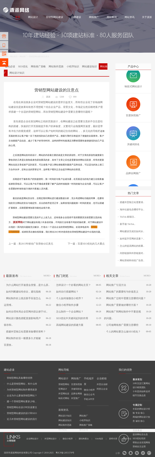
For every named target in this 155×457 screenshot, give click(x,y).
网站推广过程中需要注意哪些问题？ (125, 298)
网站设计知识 (16, 72)
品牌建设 (76, 17)
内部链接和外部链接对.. (132, 253)
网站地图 (148, 3)
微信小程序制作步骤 (66, 305)
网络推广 (35, 3)
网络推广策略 (38, 66)
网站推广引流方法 (115, 285)
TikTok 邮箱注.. (127, 217)
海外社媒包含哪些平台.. (132, 209)
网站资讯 (130, 17)
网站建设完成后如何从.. (132, 231)
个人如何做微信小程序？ (68, 298)
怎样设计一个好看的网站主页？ (72, 285)
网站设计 (25, 3)
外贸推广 (75, 398)
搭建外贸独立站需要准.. (132, 202)
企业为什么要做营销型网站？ (20, 395)
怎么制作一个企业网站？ (68, 311)
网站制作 (16, 3)
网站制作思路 (56, 66)
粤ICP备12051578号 (65, 453)
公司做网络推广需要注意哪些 (121, 325)
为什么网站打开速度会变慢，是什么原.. (26, 285)
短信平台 (127, 439)
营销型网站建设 (54, 17)
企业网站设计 (34, 439)
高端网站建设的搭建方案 (68, 325)
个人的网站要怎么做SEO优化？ (122, 331)
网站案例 (112, 17)
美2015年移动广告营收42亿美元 (35, 243)
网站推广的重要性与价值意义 (121, 291)
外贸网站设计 (52, 439)
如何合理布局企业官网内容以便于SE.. (25, 311)
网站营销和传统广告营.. (132, 260)
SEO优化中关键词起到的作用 (71, 318)
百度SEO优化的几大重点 (91, 243)
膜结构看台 (85, 439)
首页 (17, 17)
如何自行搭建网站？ (66, 291)
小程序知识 (73, 66)
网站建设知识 (89, 66)
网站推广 (23, 56)
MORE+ (47, 276)
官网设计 (62, 389)
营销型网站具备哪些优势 (18, 378)
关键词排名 (76, 389)
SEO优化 (23, 66)
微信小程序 (69, 439)
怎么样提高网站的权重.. (132, 246)
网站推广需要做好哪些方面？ (121, 305)
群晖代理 (114, 439)
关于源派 (147, 17)
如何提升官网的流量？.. (132, 238)
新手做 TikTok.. (127, 224)
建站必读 (10, 66)
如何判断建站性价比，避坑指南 (22, 291)
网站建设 (7, 3)
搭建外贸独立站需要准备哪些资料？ (25, 331)
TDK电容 (100, 439)
